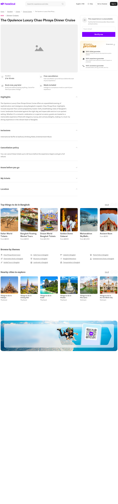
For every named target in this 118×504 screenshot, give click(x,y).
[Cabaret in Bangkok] (68, 255)
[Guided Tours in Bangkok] (10, 262)
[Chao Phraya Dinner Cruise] (10, 255)
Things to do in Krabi (45, 296)
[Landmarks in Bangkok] (39, 262)
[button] (90, 4)
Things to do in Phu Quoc (85, 296)
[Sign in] (113, 4)
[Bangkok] (10, 11)
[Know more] (110, 44)
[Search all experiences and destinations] (45, 4)
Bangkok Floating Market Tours (28, 235)
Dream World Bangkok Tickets (48, 235)
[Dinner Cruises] (27, 11)
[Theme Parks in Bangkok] (99, 255)
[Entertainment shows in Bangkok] (102, 259)
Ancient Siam (106, 233)
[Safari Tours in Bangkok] (39, 255)
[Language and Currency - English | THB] (80, 4)
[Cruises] (18, 11)
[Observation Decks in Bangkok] (12, 259)
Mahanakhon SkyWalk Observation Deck (88, 235)
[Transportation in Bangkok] (70, 262)
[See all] (107, 205)
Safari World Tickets (6, 235)
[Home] (2, 11)
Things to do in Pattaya (6, 296)
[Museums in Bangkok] (38, 259)
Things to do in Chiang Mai (26, 296)
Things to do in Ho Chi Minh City (106, 296)
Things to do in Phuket (65, 296)
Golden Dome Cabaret (66, 235)
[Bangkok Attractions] (68, 259)
